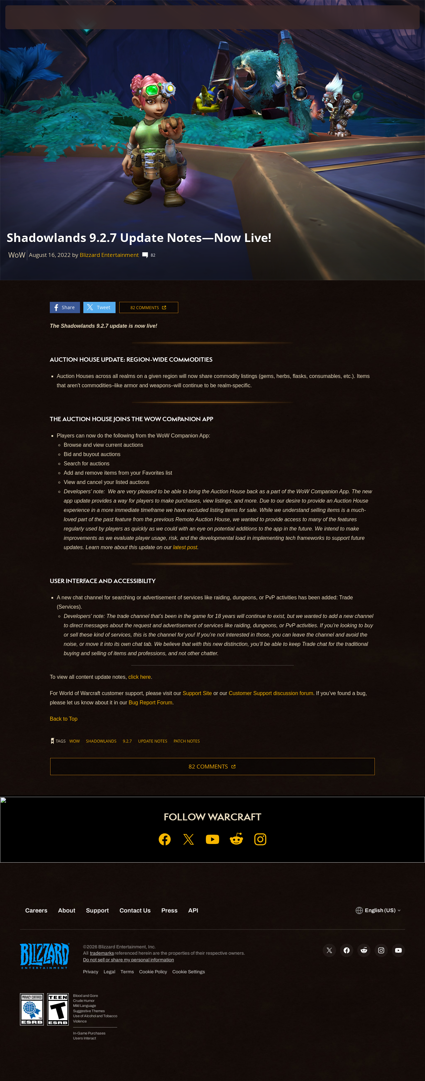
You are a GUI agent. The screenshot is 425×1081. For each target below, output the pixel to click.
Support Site (197, 693)
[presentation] (25, 17)
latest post (185, 547)
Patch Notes (187, 741)
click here (139, 677)
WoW (74, 741)
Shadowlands (101, 741)
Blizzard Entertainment (109, 255)
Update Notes (152, 741)
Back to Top (63, 719)
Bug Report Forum (150, 702)
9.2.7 (127, 741)
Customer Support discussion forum (271, 693)
